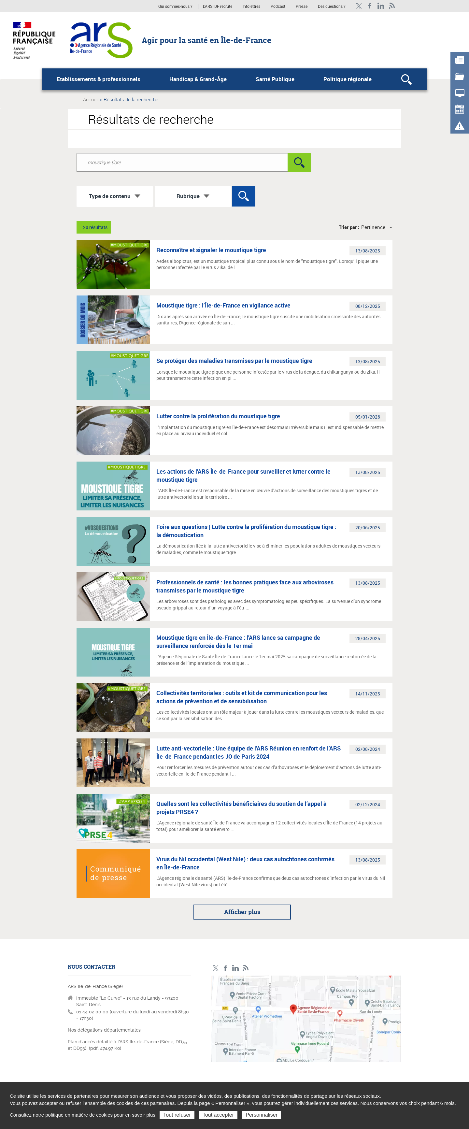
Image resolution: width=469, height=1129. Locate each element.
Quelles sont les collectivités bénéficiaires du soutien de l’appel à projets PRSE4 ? (241, 807)
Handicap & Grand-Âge (198, 79)
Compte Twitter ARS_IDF (358, 6)
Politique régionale (347, 79)
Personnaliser (261, 1115)
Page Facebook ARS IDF (369, 6)
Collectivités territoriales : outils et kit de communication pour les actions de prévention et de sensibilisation (241, 697)
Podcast (278, 6)
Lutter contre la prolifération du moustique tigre (218, 416)
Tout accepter (218, 1115)
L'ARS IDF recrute (217, 6)
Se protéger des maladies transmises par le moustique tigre (234, 360)
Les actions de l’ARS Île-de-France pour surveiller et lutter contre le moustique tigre (243, 475)
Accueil (90, 99)
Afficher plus (242, 912)
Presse (301, 6)
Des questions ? (332, 6)
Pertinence (373, 227)
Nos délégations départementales (104, 1030)
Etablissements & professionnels (98, 79)
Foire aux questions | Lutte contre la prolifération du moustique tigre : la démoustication (246, 530)
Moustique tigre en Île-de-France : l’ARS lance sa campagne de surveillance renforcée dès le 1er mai (238, 641)
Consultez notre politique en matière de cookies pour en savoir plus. (84, 1115)
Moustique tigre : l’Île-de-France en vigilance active (223, 305)
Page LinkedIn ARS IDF (381, 6)
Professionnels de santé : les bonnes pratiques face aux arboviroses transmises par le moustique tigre (245, 586)
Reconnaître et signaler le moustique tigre (211, 250)
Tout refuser (177, 1115)
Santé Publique (275, 79)
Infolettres (251, 6)
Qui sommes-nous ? (175, 6)
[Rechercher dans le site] (182, 162)
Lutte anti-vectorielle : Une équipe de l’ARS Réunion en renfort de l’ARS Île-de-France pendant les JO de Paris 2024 (248, 752)
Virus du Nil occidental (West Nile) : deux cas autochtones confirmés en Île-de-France (245, 863)
